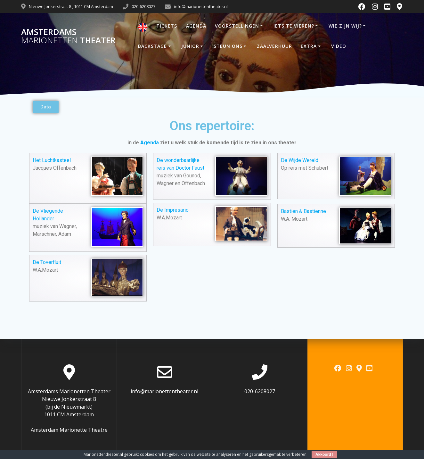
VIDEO (338, 46)
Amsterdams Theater (68, 36)
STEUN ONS (228, 46)
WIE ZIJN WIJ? (345, 26)
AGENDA (196, 26)
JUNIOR (190, 46)
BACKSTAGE (152, 46)
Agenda (149, 143)
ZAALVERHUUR (274, 46)
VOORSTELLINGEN (237, 26)
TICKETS (166, 26)
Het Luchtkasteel (52, 160)
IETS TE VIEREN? (293, 26)
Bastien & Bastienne (303, 211)
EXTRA (309, 46)
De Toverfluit (47, 262)
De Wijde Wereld (299, 160)
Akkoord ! (324, 454)
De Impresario (173, 210)
